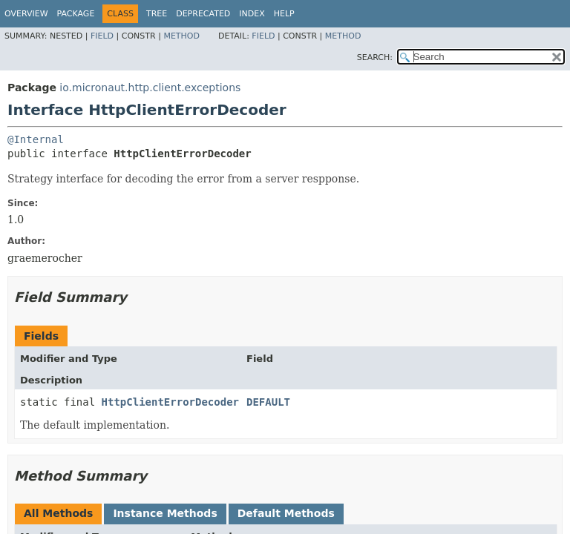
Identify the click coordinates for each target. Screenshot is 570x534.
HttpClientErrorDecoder (170, 402)
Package (76, 14)
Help (284, 14)
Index (251, 14)
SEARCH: (375, 57)
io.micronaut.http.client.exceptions (149, 87)
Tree (156, 14)
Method (181, 36)
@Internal (35, 139)
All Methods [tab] (58, 513)
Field (102, 36)
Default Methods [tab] (286, 513)
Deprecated (203, 14)
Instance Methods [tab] (165, 513)
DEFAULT (268, 402)
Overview (26, 14)
